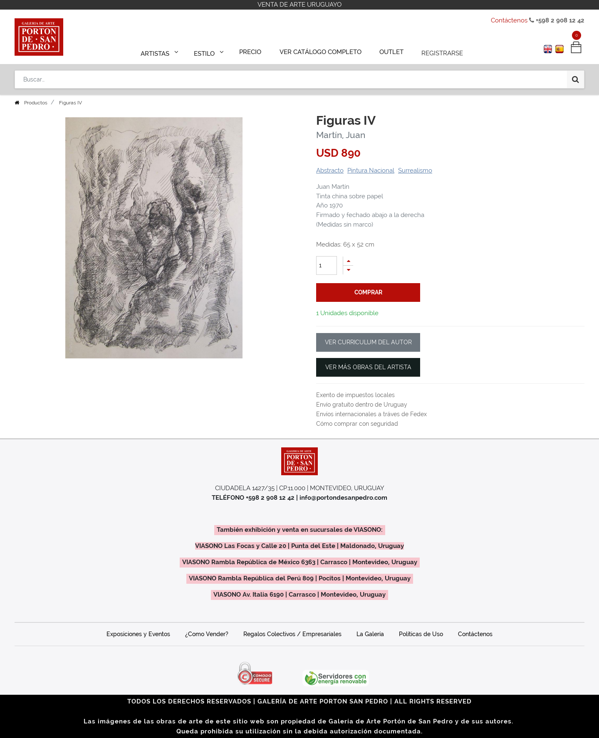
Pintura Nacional (370, 170)
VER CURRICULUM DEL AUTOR (368, 342)
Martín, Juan (340, 135)
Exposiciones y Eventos (138, 634)
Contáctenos (509, 20)
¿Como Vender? (206, 634)
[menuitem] (254, 51)
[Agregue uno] (348, 261)
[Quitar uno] (348, 270)
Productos (35, 103)
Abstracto (330, 170)
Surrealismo (415, 170)
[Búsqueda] (575, 75)
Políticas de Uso (421, 634)
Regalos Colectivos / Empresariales (292, 634)
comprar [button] (368, 292)
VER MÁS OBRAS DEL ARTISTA (368, 367)
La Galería (370, 634)
